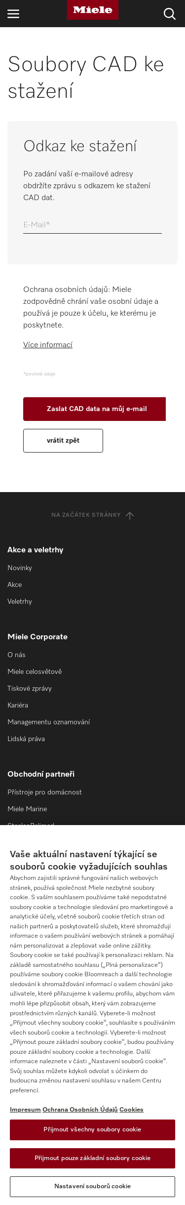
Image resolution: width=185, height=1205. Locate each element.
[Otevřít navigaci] (13, 13)
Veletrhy (19, 601)
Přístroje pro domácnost (44, 792)
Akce (14, 585)
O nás (16, 655)
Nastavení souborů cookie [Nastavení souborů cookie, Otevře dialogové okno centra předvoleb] (92, 1186)
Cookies (131, 1110)
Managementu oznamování (48, 722)
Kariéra (17, 705)
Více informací (48, 345)
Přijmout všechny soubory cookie (92, 1129)
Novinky (19, 568)
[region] (92, 1015)
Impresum (25, 1110)
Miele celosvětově (34, 671)
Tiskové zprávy (29, 688)
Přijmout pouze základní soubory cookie (93, 1158)
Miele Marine (27, 809)
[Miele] (93, 10)
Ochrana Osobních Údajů (80, 1110)
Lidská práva (26, 739)
